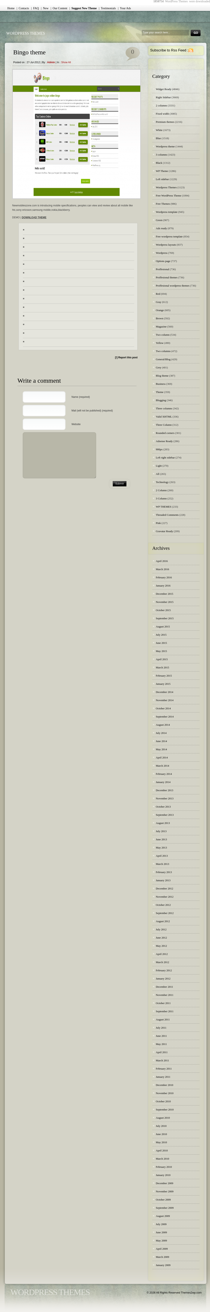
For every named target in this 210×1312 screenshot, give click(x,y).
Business (160, 383)
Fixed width (162, 113)
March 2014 (162, 765)
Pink (158, 523)
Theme (159, 392)
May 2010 (161, 1142)
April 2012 (162, 954)
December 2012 (164, 888)
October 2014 (163, 708)
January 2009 (163, 1265)
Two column (162, 334)
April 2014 (162, 757)
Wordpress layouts (166, 244)
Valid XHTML (164, 416)
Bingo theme (29, 52)
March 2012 (162, 962)
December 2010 (164, 1085)
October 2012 (163, 904)
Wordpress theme (165, 146)
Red (158, 293)
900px (159, 449)
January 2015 (163, 683)
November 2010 (164, 1093)
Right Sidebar (163, 97)
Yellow (160, 342)
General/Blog (163, 359)
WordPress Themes (25, 33)
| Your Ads (124, 8)
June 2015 (161, 642)
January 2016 (163, 585)
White (159, 130)
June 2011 (161, 1035)
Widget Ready (163, 89)
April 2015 (162, 659)
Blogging (161, 400)
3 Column (161, 498)
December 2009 (164, 1183)
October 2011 (163, 1003)
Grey (158, 367)
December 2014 (164, 692)
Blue (158, 138)
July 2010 (161, 1125)
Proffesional (162, 269)
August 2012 (163, 921)
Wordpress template (166, 211)
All (157, 473)
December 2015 (164, 593)
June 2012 (161, 937)
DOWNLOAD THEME (34, 217)
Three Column (164, 424)
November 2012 (164, 896)
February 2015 (164, 675)
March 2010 (162, 1158)
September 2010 (165, 1109)
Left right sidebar (165, 457)
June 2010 (161, 1134)
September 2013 (165, 814)
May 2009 (161, 1240)
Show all (66, 62)
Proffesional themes (166, 277)
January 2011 (163, 1076)
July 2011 (161, 1027)
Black (159, 162)
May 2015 (161, 651)
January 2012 (163, 978)
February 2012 (164, 970)
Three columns (164, 408)
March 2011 (162, 1060)
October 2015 (163, 610)
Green (159, 220)
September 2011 (164, 1011)
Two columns (163, 351)
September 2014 (165, 716)
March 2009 (162, 1256)
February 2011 (164, 1068)
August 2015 (163, 626)
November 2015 (164, 602)
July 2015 (161, 634)
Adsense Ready (164, 441)
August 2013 (163, 823)
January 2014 (163, 782)
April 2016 (162, 561)
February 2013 (164, 872)
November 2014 (164, 700)
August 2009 (163, 1216)
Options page (163, 261)
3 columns (161, 154)
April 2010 (162, 1150)
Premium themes (165, 121)
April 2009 (162, 1248)
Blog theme (162, 375)
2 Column (161, 490)
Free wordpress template (169, 236)
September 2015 (165, 618)
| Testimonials (107, 8)
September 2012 (165, 913)
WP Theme (162, 171)
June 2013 (161, 839)
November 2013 (164, 798)
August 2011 (163, 1019)
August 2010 (163, 1117)
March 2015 (162, 667)
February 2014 (164, 773)
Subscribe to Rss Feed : (169, 50)
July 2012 (161, 929)
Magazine (161, 326)
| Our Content (59, 8)
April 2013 (162, 855)
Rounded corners (165, 433)
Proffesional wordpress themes (172, 285)
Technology (162, 482)
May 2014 (161, 749)
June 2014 (161, 741)
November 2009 (164, 1191)
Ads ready (161, 228)
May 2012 (161, 945)
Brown (159, 318)
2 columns (161, 105)
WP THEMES (163, 506)
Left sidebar (162, 179)
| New (45, 8)
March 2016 (162, 569)
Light (159, 465)
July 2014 (161, 733)
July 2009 (161, 1224)
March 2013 (162, 864)
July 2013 (161, 831)
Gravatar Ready (164, 531)
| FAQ (35, 8)
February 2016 (164, 577)
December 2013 (164, 790)
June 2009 (161, 1232)
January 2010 (163, 1175)
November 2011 (164, 994)
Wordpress (161, 252)
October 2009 (163, 1199)
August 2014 (163, 724)
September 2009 (165, 1207)
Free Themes (163, 203)
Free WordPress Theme (168, 195)
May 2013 (161, 847)
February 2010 (164, 1166)
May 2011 (161, 1044)
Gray (158, 302)
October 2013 (163, 806)
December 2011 (164, 986)
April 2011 (162, 1052)
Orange (160, 310)
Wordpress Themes (166, 187)
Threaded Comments (167, 514)
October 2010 (163, 1101)
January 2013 (163, 880)
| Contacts (23, 8)
